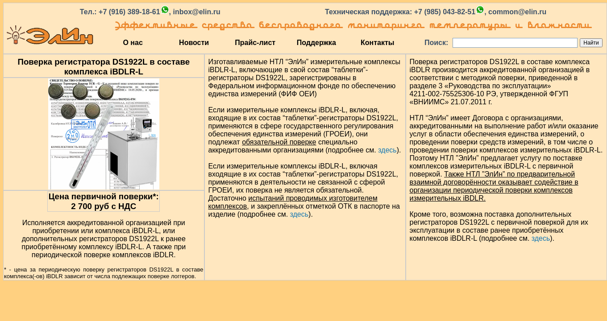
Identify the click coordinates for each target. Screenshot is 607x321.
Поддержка (316, 42)
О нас (132, 42)
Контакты (377, 42)
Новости (194, 42)
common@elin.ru (517, 12)
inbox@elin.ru (196, 12)
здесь (387, 150)
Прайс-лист (255, 42)
